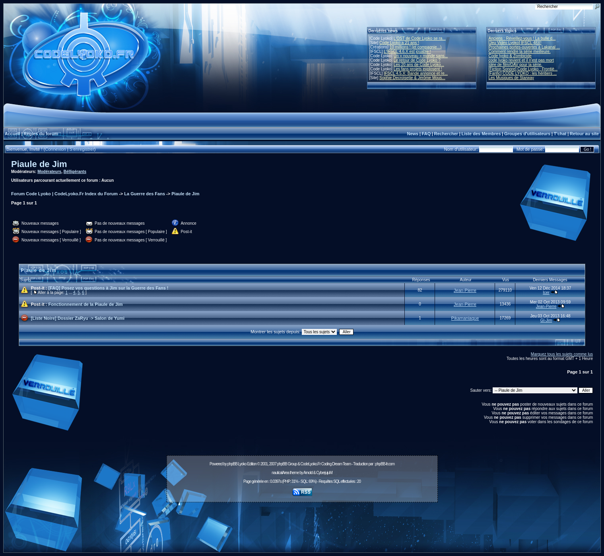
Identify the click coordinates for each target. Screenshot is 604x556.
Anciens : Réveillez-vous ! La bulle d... (522, 38)
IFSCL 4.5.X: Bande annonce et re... (416, 73)
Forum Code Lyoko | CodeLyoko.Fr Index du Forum (64, 193)
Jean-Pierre (465, 290)
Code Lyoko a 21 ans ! (399, 43)
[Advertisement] (302, 523)
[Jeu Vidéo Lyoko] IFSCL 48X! (515, 43)
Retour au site (584, 133)
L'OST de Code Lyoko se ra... (420, 38)
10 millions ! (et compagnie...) (416, 47)
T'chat (560, 133)
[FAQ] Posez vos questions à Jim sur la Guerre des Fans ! (109, 288)
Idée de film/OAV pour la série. (515, 64)
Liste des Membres (481, 133)
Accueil (12, 133)
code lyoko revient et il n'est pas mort (521, 60)
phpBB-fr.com (384, 464)
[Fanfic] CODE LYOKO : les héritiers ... (523, 73)
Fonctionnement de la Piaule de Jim (86, 304)
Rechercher (446, 133)
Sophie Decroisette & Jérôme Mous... (412, 78)
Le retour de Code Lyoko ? (417, 60)
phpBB (232, 464)
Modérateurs (49, 171)
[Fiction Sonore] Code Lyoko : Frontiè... (523, 69)
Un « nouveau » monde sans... (421, 56)
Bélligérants (75, 171)
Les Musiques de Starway (511, 78)
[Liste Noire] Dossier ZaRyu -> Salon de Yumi (77, 318)
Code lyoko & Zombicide (510, 56)
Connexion (55, 149)
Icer (546, 292)
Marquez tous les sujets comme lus (562, 354)
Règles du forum (40, 133)
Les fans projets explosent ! (418, 69)
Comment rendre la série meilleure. (520, 51)
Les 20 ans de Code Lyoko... (419, 64)
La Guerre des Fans (144, 193)
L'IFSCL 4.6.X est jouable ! (407, 51)
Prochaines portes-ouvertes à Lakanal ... (524, 47)
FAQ (426, 133)
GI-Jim (546, 320)
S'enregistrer (82, 149)
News (412, 133)
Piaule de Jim (39, 164)
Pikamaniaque (465, 318)
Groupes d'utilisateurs (527, 133)
